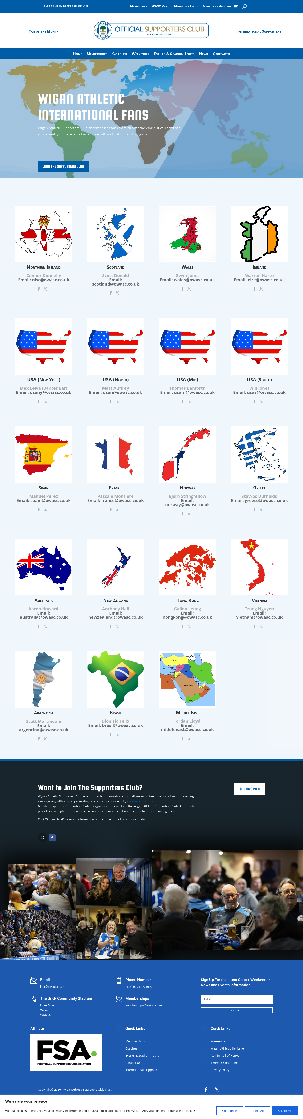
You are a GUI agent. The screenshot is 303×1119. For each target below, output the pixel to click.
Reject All (257, 1111)
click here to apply (140, 801)
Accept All (285, 1111)
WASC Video (160, 6)
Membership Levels (186, 6)
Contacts (221, 54)
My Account (138, 6)
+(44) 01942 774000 (138, 986)
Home (77, 54)
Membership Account (217, 6)
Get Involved (250, 789)
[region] (151, 1107)
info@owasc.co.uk (52, 986)
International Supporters (259, 31)
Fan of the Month (44, 31)
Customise (229, 1111)
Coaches (119, 54)
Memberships (97, 54)
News (203, 54)
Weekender (140, 54)
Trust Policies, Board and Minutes (65, 6)
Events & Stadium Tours (174, 54)
